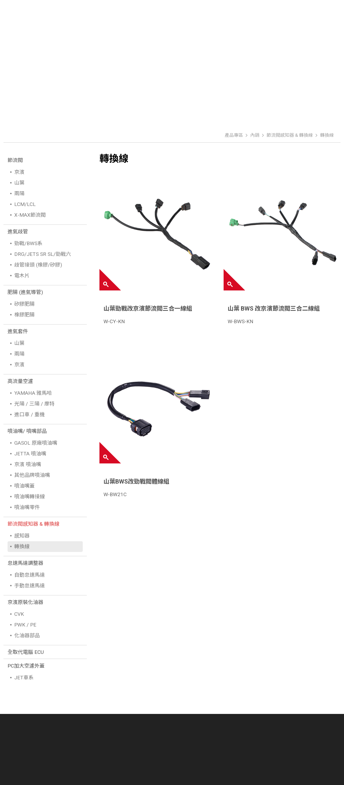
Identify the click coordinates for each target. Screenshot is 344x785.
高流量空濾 (20, 381)
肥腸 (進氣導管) (25, 292)
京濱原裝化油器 (25, 602)
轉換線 (327, 135)
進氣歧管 (18, 232)
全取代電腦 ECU (26, 652)
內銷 (254, 135)
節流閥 (15, 160)
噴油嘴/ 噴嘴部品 (27, 431)
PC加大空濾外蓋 (26, 666)
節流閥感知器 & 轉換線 (290, 135)
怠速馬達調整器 (25, 563)
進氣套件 (18, 331)
